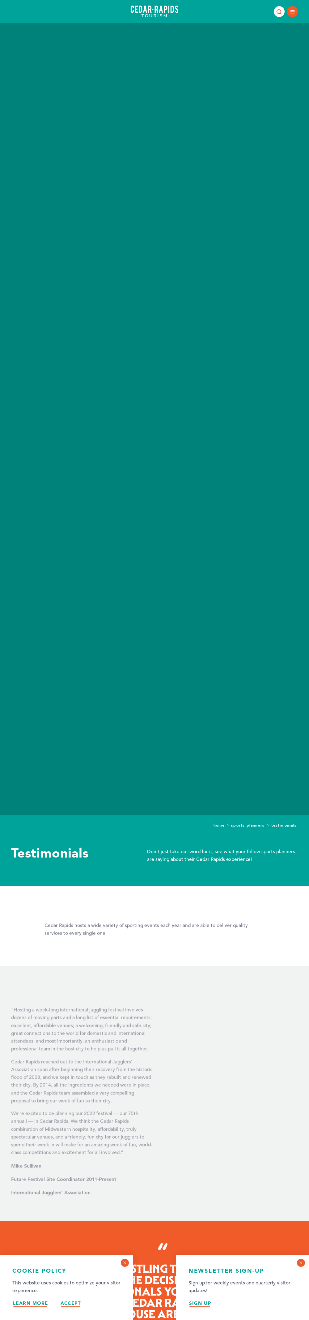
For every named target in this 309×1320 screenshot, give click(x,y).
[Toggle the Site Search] (279, 11)
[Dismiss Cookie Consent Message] (125, 1263)
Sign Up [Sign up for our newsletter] (200, 1303)
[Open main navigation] (292, 11)
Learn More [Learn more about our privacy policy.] (30, 1303)
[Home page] (155, 11)
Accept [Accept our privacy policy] (71, 1303)
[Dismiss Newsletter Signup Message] (301, 1263)
